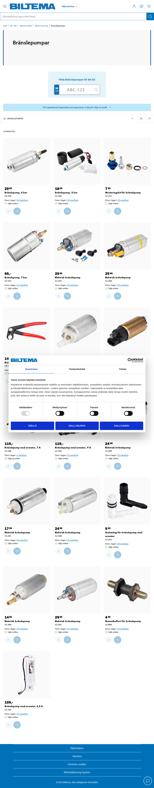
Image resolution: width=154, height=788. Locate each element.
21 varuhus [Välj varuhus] (22, 713)
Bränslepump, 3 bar (66, 192)
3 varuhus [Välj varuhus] (22, 455)
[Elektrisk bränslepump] (77, 246)
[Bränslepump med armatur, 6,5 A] (26, 674)
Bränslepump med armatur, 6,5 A (24, 706)
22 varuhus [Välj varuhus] (72, 628)
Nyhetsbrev (77, 748)
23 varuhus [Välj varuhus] (22, 285)
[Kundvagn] (148, 6)
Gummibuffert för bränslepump (123, 621)
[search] (77, 16)
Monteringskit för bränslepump (123, 192)
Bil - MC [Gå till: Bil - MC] (13, 25)
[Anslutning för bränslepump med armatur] (127, 501)
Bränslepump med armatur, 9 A (73, 447)
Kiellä (32, 425)
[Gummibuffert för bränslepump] (127, 589)
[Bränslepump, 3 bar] (77, 161)
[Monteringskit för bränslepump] (127, 161)
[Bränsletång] (26, 331)
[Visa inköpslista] (141, 6)
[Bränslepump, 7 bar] (26, 246)
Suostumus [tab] (31, 369)
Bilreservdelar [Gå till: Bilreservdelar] (26, 25)
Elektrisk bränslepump (67, 277)
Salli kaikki (121, 425)
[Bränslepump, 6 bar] (26, 161)
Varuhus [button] (77, 756)
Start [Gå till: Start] (5, 25)
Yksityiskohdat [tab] (77, 369)
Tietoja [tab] (122, 369)
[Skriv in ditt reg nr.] (75, 89)
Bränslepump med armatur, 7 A (22, 447)
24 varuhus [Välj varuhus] (22, 200)
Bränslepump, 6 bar (16, 192)
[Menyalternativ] (5, 6)
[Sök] (150, 16)
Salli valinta (77, 425)
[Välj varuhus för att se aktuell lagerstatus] (77, 107)
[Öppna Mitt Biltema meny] (134, 6)
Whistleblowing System (77, 772)
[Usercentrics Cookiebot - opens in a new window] (130, 360)
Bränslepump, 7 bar (16, 277)
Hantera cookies (77, 764)
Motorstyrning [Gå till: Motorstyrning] (41, 25)
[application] (148, 781)
